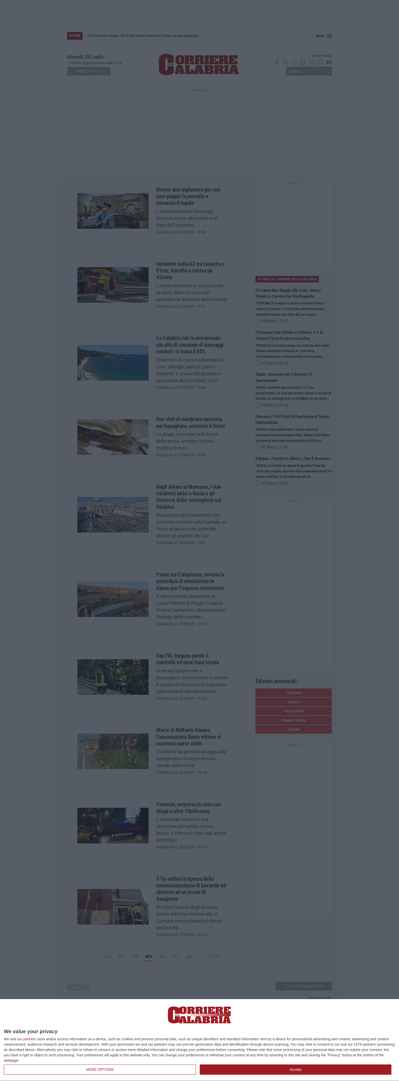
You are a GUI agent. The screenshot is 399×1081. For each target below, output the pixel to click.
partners (29, 1039)
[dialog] (199, 1040)
